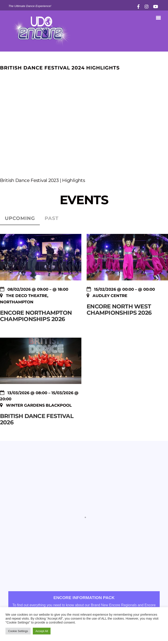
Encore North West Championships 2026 (119, 309)
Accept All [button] (41, 631)
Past (52, 218)
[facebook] (138, 6)
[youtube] (155, 6)
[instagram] (147, 6)
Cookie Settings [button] (18, 631)
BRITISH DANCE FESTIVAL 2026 (37, 419)
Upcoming (20, 218)
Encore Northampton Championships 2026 (36, 316)
